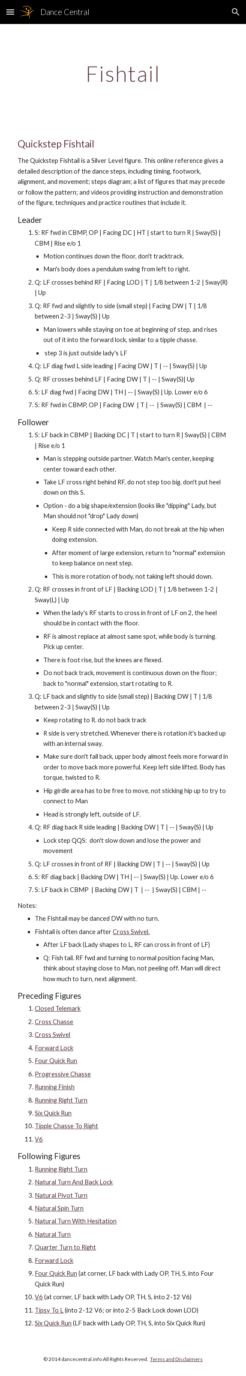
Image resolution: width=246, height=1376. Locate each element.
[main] (122, 73)
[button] (10, 12)
